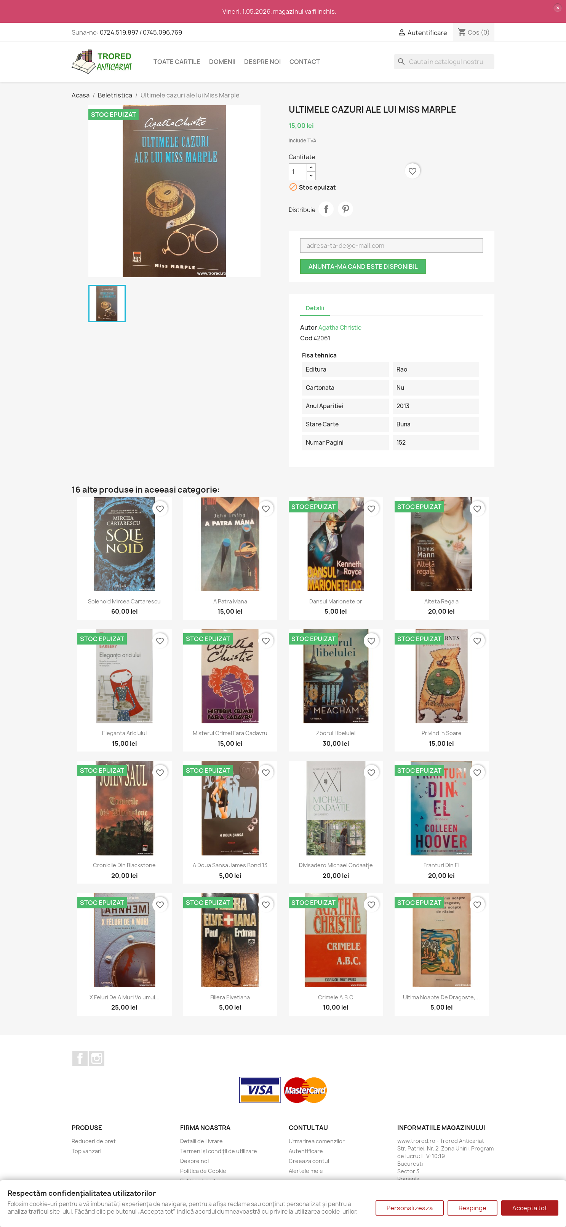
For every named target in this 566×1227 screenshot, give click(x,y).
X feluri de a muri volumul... (125, 997)
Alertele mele (306, 1170)
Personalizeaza (410, 1208)
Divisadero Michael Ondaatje (336, 865)
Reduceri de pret (94, 1141)
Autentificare (306, 1151)
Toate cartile (176, 61)
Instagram (96, 1058)
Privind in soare (442, 733)
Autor (308, 327)
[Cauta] (444, 61)
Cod (306, 338)
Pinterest (345, 209)
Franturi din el (441, 865)
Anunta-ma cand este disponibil (363, 266)
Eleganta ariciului (124, 733)
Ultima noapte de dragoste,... (441, 997)
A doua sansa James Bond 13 (230, 865)
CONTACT (304, 61)
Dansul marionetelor (335, 601)
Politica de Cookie (203, 1170)
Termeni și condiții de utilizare (218, 1151)
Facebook (80, 1058)
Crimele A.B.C (335, 997)
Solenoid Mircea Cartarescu (124, 601)
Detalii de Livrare (201, 1141)
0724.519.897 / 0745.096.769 (141, 32)
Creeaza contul (309, 1161)
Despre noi (262, 61)
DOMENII (222, 61)
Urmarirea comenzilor (317, 1141)
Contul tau (308, 1127)
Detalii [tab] (315, 308)
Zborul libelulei (335, 733)
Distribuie (326, 209)
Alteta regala (441, 601)
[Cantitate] (298, 171)
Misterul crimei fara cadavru (230, 733)
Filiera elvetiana (230, 997)
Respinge (472, 1208)
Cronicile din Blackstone (124, 865)
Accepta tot (529, 1208)
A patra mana (230, 601)
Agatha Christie (339, 328)
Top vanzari (86, 1151)
